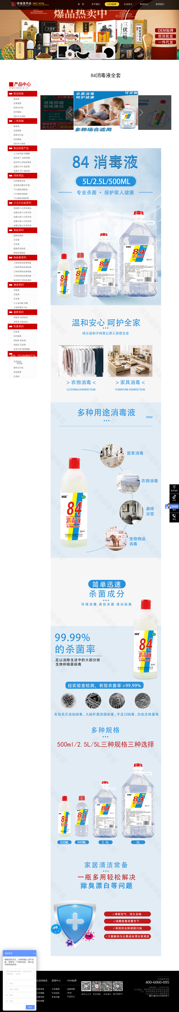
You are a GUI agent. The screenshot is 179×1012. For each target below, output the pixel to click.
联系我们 (160, 4)
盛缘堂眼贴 (18, 235)
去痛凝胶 (17, 103)
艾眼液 (16, 290)
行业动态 (56, 993)
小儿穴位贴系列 (22, 202)
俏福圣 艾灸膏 (20, 345)
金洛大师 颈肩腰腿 (22, 349)
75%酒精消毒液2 (21, 194)
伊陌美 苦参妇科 (21, 322)
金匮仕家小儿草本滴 (22, 213)
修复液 (16, 99)
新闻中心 (56, 980)
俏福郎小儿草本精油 (22, 208)
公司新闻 (56, 989)
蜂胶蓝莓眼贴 (19, 253)
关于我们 (96, 4)
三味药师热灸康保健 (22, 263)
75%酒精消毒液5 (21, 190)
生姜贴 (16, 376)
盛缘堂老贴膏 (19, 249)
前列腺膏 (17, 336)
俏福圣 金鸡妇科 (21, 317)
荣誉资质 (40, 989)
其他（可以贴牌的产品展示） (23, 357)
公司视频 (40, 993)
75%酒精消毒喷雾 (21, 198)
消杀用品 (19, 175)
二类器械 (19, 120)
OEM (69, 993)
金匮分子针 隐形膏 (22, 167)
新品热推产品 (21, 148)
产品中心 (71, 997)
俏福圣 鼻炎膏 (20, 340)
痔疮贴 (20, 363)
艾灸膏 (16, 332)
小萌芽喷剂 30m (20, 307)
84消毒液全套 (19, 181)
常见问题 (56, 997)
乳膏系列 (19, 326)
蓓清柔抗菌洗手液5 (22, 185)
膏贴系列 (19, 230)
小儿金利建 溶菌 (21, 303)
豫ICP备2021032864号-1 (159, 996)
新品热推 (19, 93)
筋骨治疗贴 (18, 108)
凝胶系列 (19, 312)
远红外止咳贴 (19, 116)
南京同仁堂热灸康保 (22, 162)
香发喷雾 (17, 372)
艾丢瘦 (16, 240)
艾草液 (16, 299)
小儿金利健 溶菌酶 (22, 154)
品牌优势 (71, 989)
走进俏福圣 (42, 980)
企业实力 (128, 4)
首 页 (81, 4)
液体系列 (19, 284)
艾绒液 (16, 294)
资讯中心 (144, 4)
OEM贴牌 (112, 4)
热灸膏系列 (20, 257)
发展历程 (40, 997)
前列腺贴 (17, 112)
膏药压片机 (18, 368)
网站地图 (40, 1001)
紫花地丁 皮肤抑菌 (22, 158)
